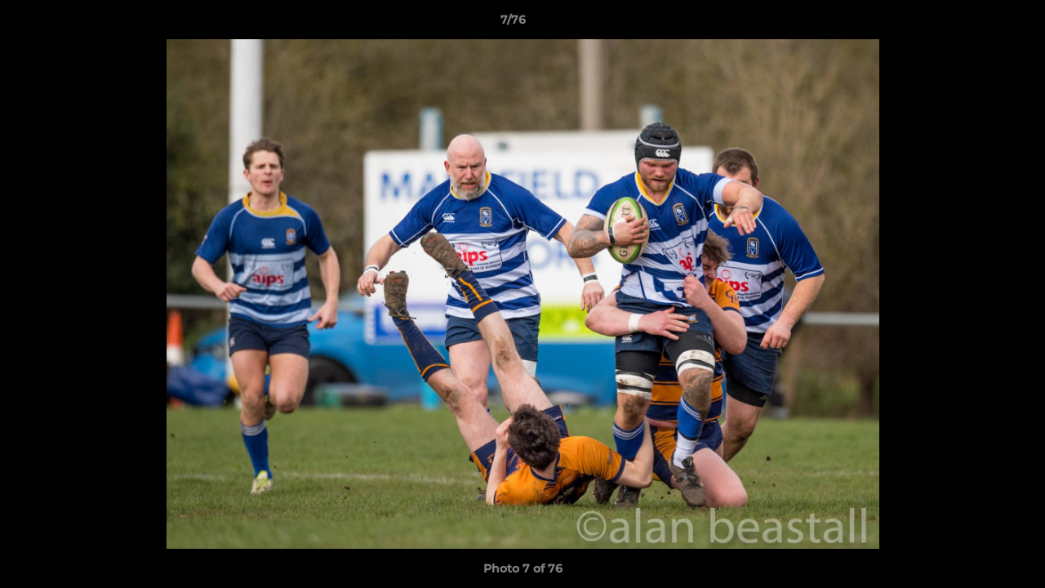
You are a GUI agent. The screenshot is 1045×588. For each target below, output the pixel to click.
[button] (976, 23)
